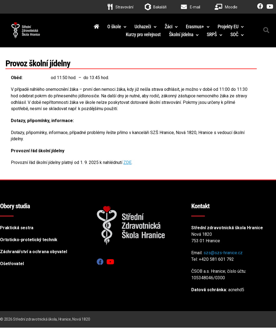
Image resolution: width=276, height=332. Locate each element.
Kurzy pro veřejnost (143, 36)
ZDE (127, 166)
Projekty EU (228, 28)
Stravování (120, 7)
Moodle (226, 7)
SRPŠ (212, 36)
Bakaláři (160, 7)
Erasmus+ (195, 28)
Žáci (168, 28)
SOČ (234, 36)
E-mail (190, 7)
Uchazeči (142, 28)
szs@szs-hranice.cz (223, 257)
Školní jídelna (181, 36)
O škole (114, 28)
